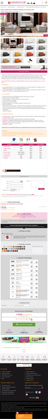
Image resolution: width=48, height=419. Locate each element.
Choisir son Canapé (6, 371)
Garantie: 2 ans (29, 380)
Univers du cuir (3, 7)
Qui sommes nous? (6, 385)
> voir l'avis (9, 202)
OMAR (33, 194)
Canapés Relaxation (11, 7)
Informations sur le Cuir (7, 375)
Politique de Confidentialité (8, 392)
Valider (41, 188)
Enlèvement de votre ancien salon (33, 375)
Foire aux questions (6, 376)
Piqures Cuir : (4, 305)
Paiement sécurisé (30, 371)
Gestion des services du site (8, 394)
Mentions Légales (6, 388)
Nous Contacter (29, 376)
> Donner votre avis (16, 202)
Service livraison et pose (31, 373)
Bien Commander (5, 373)
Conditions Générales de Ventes (9, 387)
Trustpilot (19, 365)
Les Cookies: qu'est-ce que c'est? (9, 390)
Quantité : (32, 260)
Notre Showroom (30, 378)
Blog (3, 378)
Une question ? (25, 416)
